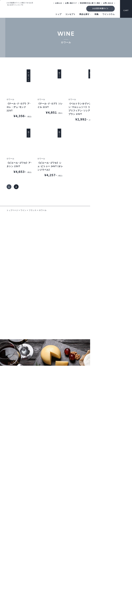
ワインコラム (108, 14)
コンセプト (70, 14)
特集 (97, 14)
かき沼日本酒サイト (100, 8)
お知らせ (58, 3)
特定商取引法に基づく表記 (90, 3)
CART (126, 8)
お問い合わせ (108, 3)
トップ (58, 14)
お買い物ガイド (71, 3)
